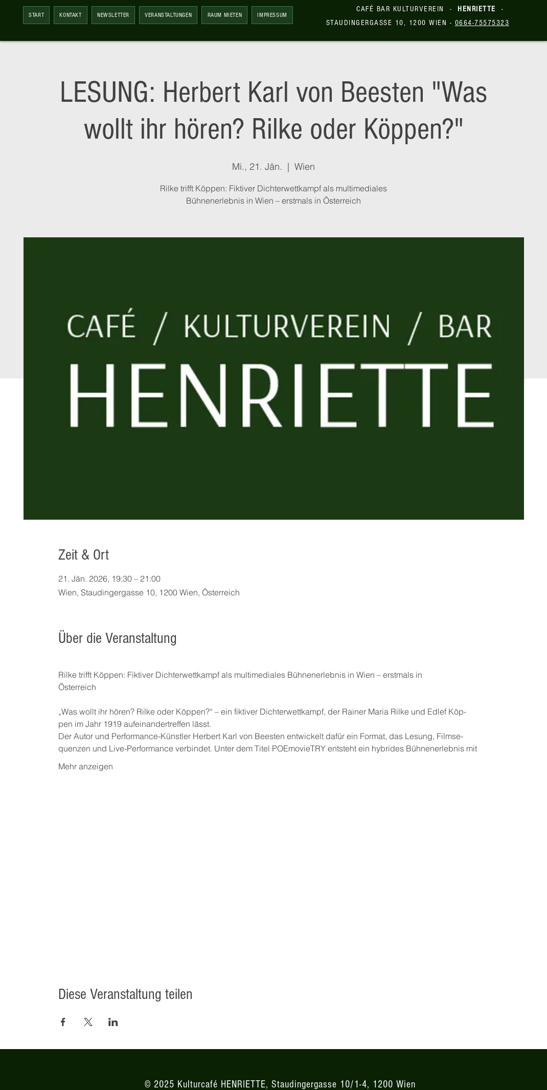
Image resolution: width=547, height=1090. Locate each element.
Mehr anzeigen (85, 766)
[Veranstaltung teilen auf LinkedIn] (113, 1022)
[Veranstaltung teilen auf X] (88, 1022)
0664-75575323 (482, 22)
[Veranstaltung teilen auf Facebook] (63, 1022)
